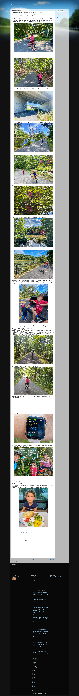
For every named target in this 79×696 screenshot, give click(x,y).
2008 (33, 686)
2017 (33, 674)
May (33, 663)
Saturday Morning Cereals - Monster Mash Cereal (40, 594)
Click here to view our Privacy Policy (55, 576)
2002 (33, 690)
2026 (33, 576)
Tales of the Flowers (18, 5)
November (34, 585)
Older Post (52, 559)
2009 (33, 685)
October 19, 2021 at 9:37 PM (23, 532)
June (33, 662)
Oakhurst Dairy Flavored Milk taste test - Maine (40, 598)
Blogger (45, 693)
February (34, 667)
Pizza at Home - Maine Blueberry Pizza (38, 650)
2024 (33, 579)
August (34, 659)
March (34, 666)
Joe (18, 576)
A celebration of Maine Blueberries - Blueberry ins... (40, 599)
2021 (33, 583)
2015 (33, 677)
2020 (33, 670)
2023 (33, 580)
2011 (33, 682)
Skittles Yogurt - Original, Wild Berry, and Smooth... (40, 646)
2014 (33, 678)
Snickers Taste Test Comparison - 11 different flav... (40, 617)
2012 (33, 681)
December (34, 584)
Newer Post (14, 559)
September (34, 658)
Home (33, 559)
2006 (33, 689)
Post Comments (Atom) (19, 561)
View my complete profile (20, 577)
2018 (33, 673)
